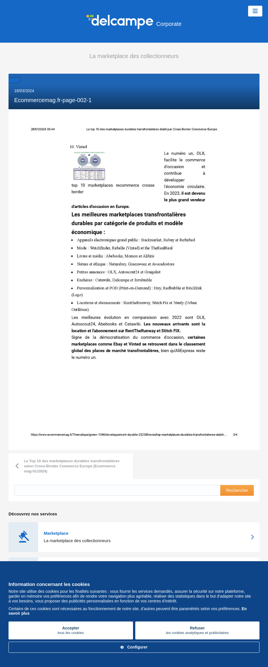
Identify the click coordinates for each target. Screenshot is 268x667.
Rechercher (237, 490)
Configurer (134, 647)
